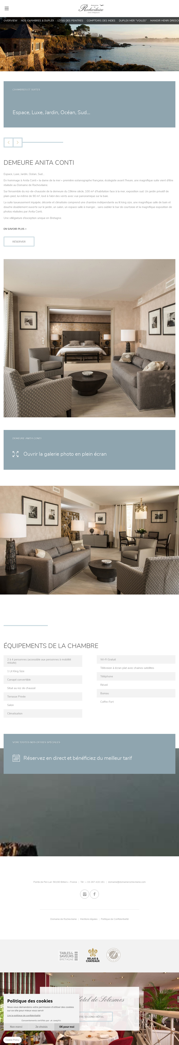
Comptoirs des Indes (101, 20)
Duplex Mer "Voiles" (133, 20)
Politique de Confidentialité (115, 919)
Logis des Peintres (70, 20)
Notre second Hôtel (89, 1017)
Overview (10, 20)
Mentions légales (88, 919)
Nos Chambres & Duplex (37, 20)
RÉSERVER (19, 241)
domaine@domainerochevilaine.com (127, 882)
